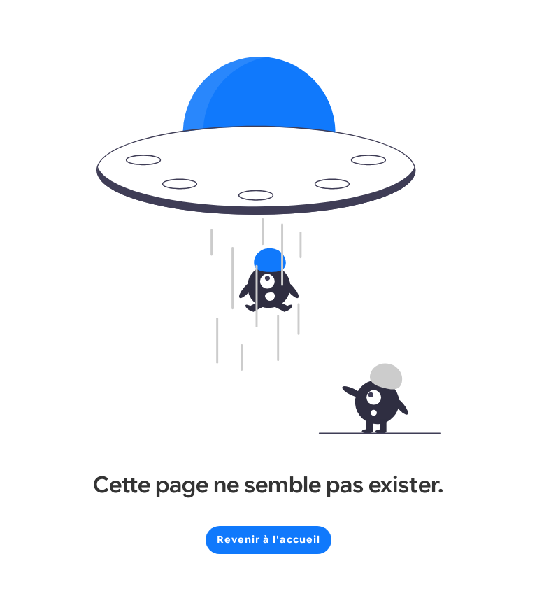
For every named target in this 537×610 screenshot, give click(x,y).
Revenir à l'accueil (268, 539)
